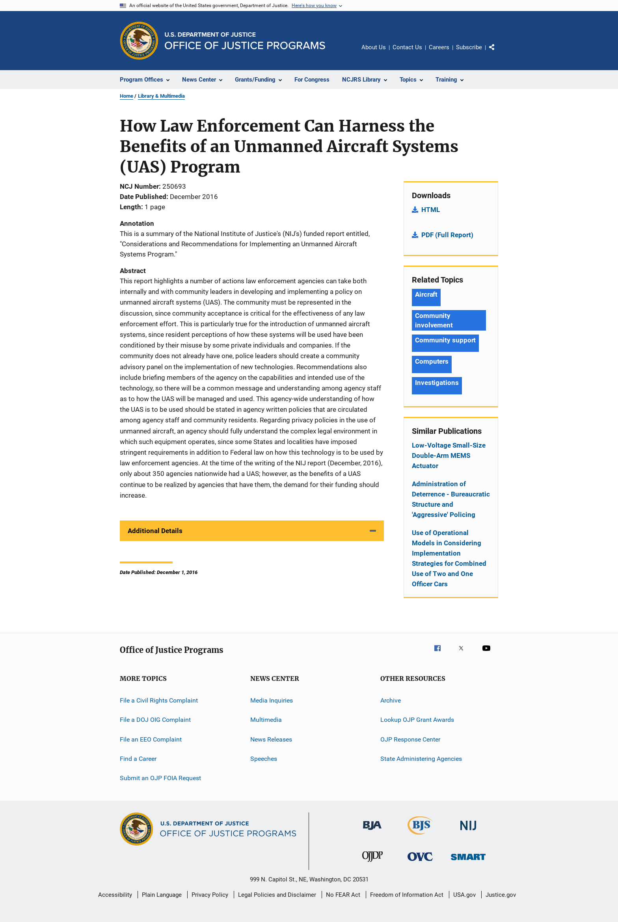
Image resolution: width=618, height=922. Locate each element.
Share (498, 53)
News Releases (271, 739)
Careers (439, 47)
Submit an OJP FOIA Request (160, 778)
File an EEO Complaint (151, 739)
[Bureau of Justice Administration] (372, 831)
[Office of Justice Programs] (139, 40)
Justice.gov (501, 894)
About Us (373, 47)
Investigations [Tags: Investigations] (437, 383)
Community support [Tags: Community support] (445, 340)
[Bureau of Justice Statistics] (420, 836)
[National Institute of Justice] (468, 831)
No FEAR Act (343, 894)
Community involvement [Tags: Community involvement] (434, 320)
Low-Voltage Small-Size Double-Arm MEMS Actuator (449, 455)
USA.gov (464, 894)
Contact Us (407, 47)
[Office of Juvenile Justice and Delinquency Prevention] (372, 863)
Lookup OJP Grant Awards (417, 719)
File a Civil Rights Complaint (159, 700)
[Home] (245, 40)
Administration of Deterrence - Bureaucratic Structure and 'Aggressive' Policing (451, 499)
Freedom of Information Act (406, 894)
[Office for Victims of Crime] (420, 862)
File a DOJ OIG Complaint (155, 719)
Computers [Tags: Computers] (432, 361)
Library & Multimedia (161, 96)
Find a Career (138, 758)
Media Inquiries (271, 700)
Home (126, 96)
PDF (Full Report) (447, 235)
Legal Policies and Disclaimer (277, 894)
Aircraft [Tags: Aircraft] (426, 294)
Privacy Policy (210, 894)
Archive (390, 700)
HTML (430, 210)
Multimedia (266, 719)
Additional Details (155, 531)
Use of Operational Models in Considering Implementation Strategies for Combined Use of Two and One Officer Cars (449, 558)
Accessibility (115, 894)
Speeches (263, 758)
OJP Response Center (410, 739)
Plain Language (162, 894)
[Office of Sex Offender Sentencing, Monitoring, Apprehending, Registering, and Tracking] (468, 861)
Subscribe (469, 47)
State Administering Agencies (421, 758)
